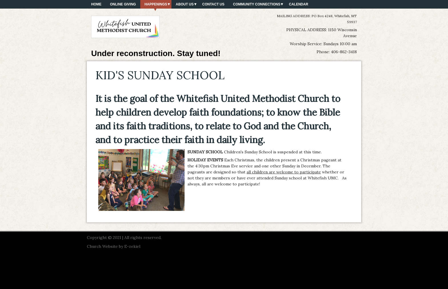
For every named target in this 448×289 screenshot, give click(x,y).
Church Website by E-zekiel (113, 246)
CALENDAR (298, 4)
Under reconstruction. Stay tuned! (156, 53)
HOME (96, 4)
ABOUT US (185, 4)
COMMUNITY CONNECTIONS (257, 4)
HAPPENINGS (156, 4)
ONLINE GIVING (123, 4)
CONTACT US (213, 4)
